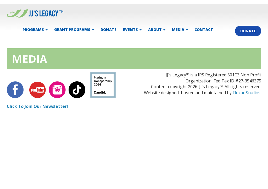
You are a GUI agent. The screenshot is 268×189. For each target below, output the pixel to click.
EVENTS (132, 29)
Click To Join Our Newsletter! (37, 106)
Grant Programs (74, 29)
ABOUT (156, 29)
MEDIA (180, 29)
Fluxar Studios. (247, 93)
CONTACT (203, 29)
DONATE (108, 29)
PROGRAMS (35, 29)
